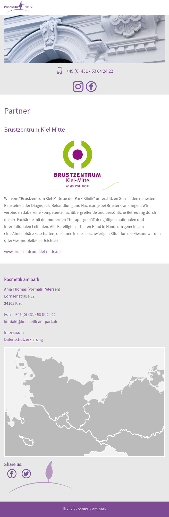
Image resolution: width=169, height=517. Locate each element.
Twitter (26, 473)
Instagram (78, 86)
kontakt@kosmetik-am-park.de (31, 321)
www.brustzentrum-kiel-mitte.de (32, 251)
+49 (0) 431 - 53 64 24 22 (89, 71)
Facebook (91, 86)
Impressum (14, 332)
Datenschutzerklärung (23, 339)
